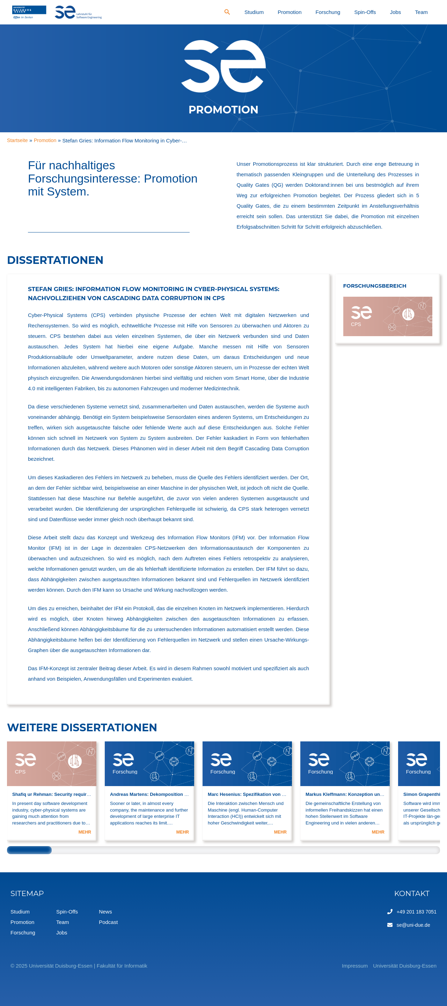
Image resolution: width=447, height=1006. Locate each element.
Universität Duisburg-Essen (405, 966)
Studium (305, 12)
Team (426, 12)
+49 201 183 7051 (415, 912)
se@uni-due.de (412, 925)
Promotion (332, 12)
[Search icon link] (283, 12)
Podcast (108, 922)
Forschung (361, 12)
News (105, 912)
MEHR (84, 832)
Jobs (409, 12)
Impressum (344, 966)
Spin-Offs (389, 12)
